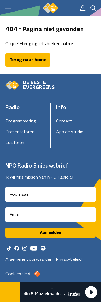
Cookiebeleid (17, 274)
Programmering (20, 121)
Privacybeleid (69, 259)
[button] (91, 292)
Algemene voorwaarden (29, 259)
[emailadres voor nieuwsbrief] (50, 214)
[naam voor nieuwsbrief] (50, 194)
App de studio (69, 132)
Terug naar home (28, 60)
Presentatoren (19, 132)
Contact (64, 121)
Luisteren (14, 142)
